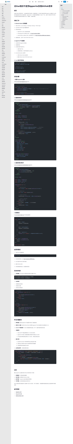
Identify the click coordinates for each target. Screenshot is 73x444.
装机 (2, 25)
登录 (61, 1)
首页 (30, 1)
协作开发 (3, 48)
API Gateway (4, 64)
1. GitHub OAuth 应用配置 (66, 10)
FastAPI (3, 34)
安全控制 (3, 67)
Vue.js (3, 90)
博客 (2, 13)
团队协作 (3, 74)
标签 (2, 15)
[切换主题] (67, 2)
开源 (2, 50)
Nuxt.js (3, 17)
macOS (3, 55)
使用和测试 (63, 21)
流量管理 (3, 65)
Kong (3, 62)
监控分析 (3, 69)
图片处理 (3, 95)
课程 (32, 1)
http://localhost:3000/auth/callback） (43, 35)
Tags (5, 4)
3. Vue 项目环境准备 (65, 13)
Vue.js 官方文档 (19, 393)
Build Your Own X (41, 1)
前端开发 (3, 41)
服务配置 (3, 88)
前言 (62, 8)
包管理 (3, 58)
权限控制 (3, 76)
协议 (2, 8)
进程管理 (3, 81)
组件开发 (3, 97)
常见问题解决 (63, 24)
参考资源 (62, 27)
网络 (2, 10)
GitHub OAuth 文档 (19, 395)
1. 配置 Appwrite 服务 (65, 16)
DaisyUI (3, 22)
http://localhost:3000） (35, 33)
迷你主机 (3, 27)
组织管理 (3, 72)
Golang (3, 51)
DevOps (3, 79)
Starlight (3, 43)
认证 (2, 93)
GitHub (3, 44)
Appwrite (3, 92)
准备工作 (62, 9)
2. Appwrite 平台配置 (65, 12)
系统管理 (3, 86)
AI (2, 37)
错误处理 (3, 53)
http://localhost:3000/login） (29, 259)
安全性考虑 (63, 23)
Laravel (3, 71)
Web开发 (3, 32)
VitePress (3, 18)
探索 (35, 1)
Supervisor (4, 83)
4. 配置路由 (63, 20)
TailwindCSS (4, 20)
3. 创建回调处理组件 (65, 19)
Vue (2, 24)
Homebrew (4, 57)
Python (3, 30)
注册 (64, 1)
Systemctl (3, 85)
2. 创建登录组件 (64, 17)
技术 (2, 6)
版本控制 (3, 46)
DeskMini (3, 29)
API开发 (3, 36)
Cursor (3, 39)
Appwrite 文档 (18, 392)
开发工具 (3, 60)
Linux (3, 78)
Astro (3, 11)
